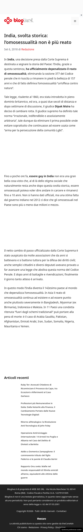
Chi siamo (22, 527)
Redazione (34, 527)
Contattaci (61, 511)
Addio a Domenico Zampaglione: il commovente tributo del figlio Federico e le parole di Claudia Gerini (39, 455)
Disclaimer (60, 527)
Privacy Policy (47, 527)
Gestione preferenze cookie (71, 530)
